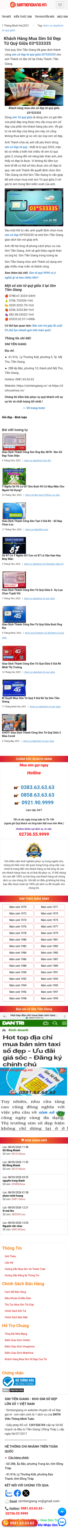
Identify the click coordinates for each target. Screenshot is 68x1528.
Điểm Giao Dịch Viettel (17, 1340)
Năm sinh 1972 (17, 913)
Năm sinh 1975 (49, 920)
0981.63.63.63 (22, 1523)
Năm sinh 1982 (17, 946)
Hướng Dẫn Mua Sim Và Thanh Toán (25, 1269)
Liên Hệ (9, 1262)
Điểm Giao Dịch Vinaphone (20, 1346)
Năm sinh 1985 (49, 952)
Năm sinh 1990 (17, 972)
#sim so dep (50, 25)
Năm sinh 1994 (17, 985)
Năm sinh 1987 (49, 959)
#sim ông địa (44, 460)
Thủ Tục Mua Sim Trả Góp (19, 1304)
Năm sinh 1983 (49, 946)
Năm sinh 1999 (49, 998)
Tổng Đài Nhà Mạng (16, 1333)
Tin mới (6, 16)
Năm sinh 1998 (17, 998)
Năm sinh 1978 (17, 933)
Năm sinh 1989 (49, 965)
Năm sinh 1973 (49, 913)
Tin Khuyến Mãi (44, 16)
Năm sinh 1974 (17, 920)
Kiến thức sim (23, 16)
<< (34, 408)
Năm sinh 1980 (17, 939)
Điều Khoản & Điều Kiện (18, 1298)
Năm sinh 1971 (49, 907)
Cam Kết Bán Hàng (15, 1291)
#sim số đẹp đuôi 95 (36, 495)
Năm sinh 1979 (49, 933)
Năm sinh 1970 (17, 907)
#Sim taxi (43, 529)
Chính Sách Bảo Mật (16, 1317)
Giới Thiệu (10, 1256)
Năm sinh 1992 (17, 978)
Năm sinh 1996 (17, 991)
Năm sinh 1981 (49, 939)
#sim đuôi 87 (57, 564)
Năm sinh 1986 (17, 959)
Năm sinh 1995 (49, 985)
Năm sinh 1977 (49, 926)
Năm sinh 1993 (49, 978)
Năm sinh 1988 (17, 965)
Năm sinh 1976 (17, 926)
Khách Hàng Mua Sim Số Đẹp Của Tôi (26, 1359)
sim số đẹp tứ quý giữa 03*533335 (34, 54)
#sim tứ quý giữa (46, 598)
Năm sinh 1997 (49, 991)
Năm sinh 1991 (49, 972)
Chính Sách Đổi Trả (15, 1311)
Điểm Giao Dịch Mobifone (19, 1352)
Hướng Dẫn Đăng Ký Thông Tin (22, 1275)
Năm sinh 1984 (17, 952)
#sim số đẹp (43, 564)
